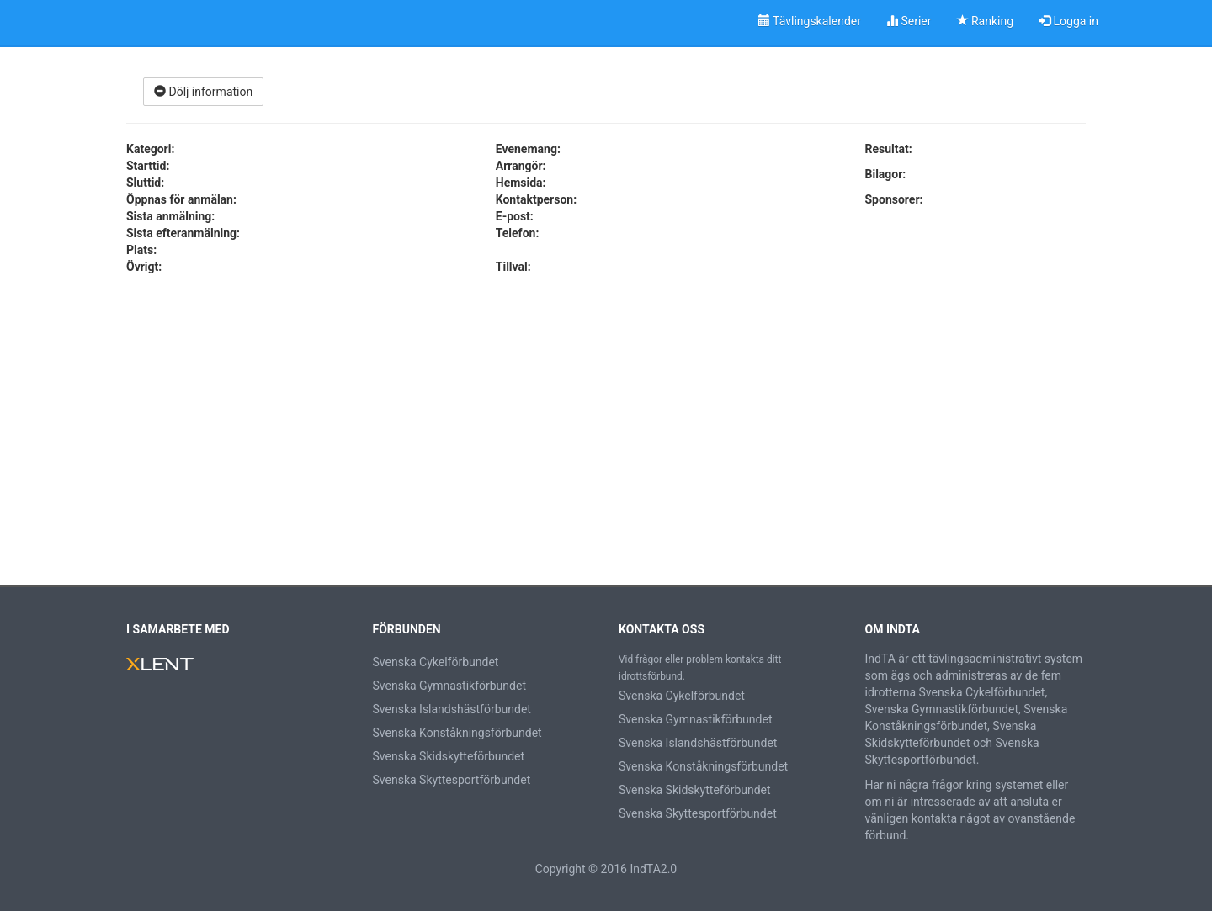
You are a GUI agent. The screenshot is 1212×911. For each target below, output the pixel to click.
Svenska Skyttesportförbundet (452, 780)
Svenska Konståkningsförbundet (457, 732)
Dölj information (203, 91)
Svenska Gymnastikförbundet (449, 685)
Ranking (985, 21)
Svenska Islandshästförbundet (452, 709)
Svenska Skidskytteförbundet (449, 756)
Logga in (1068, 21)
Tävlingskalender (809, 21)
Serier (909, 21)
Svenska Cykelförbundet (436, 662)
